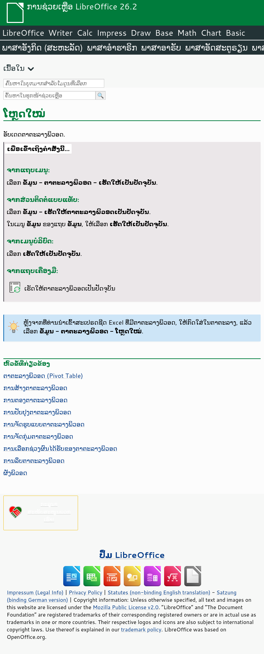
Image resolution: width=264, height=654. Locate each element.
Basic (235, 32)
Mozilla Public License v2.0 (126, 607)
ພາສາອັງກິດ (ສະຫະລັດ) (42, 47)
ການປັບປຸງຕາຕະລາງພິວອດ (37, 412)
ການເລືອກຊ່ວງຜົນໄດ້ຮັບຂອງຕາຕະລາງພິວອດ (60, 448)
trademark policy (141, 629)
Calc (85, 32)
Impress (112, 32)
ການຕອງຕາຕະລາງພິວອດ (35, 399)
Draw (140, 32)
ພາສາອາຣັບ (161, 47)
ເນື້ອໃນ (14, 68)
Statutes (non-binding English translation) (158, 592)
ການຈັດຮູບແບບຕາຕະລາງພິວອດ (43, 424)
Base (164, 32)
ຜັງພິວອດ (15, 472)
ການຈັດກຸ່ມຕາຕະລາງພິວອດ (38, 436)
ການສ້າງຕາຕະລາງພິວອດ (35, 387)
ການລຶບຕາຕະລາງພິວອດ (34, 460)
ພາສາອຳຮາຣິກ (112, 47)
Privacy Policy (85, 592)
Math (187, 32)
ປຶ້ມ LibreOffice (132, 555)
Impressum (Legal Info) (35, 592)
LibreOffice (23, 32)
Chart (210, 32)
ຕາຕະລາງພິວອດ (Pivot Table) (43, 375)
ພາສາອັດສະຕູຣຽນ (216, 47)
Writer (60, 32)
